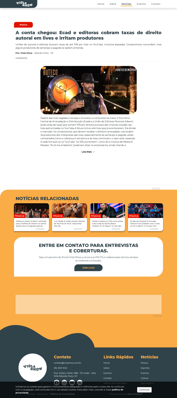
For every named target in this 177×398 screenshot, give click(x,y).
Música (144, 362)
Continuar (144, 389)
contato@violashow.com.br (67, 362)
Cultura (144, 377)
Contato (155, 4)
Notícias (126, 4)
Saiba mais (88, 267)
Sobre (113, 4)
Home (100, 4)
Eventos (141, 4)
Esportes (145, 367)
